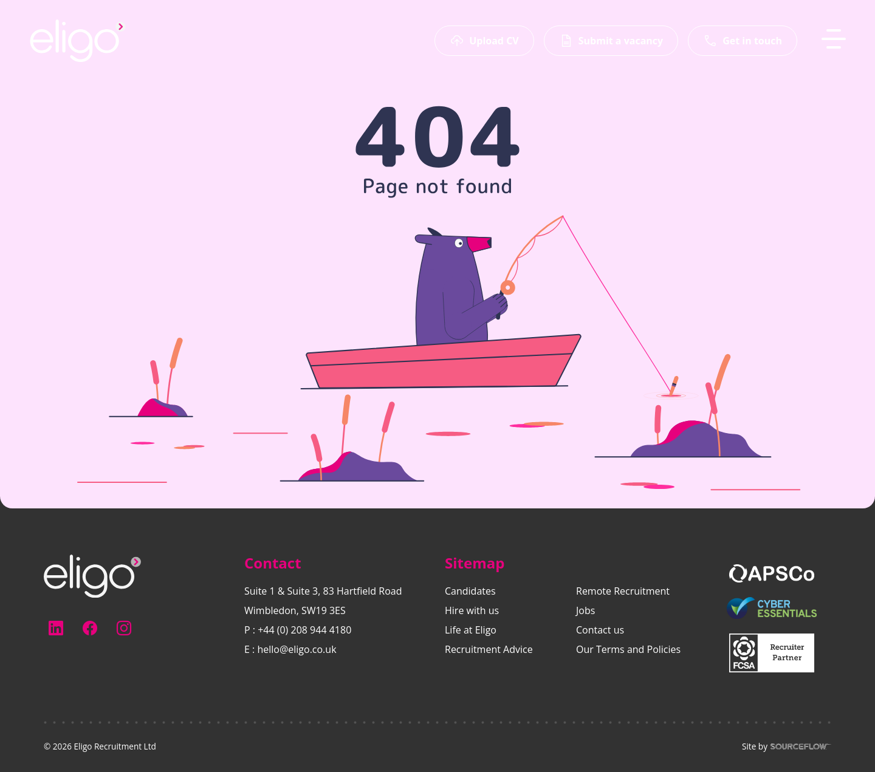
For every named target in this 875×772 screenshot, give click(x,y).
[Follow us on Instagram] (124, 628)
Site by (786, 746)
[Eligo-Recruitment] (77, 40)
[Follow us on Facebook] (90, 628)
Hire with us (472, 610)
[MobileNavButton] (834, 39)
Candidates (470, 591)
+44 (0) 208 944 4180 (304, 630)
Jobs (585, 610)
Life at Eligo (470, 630)
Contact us (600, 630)
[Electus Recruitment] (92, 575)
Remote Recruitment (623, 591)
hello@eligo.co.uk (296, 649)
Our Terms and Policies (628, 649)
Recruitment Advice (489, 649)
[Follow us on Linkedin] (56, 628)
